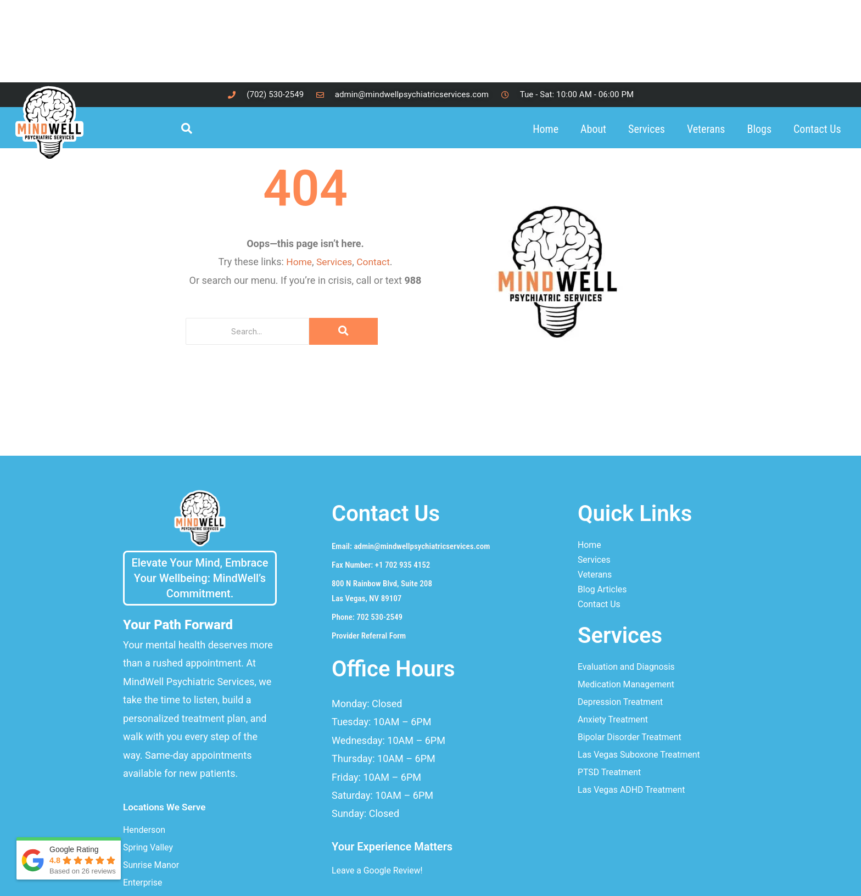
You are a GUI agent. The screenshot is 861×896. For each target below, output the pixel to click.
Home (545, 129)
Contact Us (817, 129)
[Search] (247, 331)
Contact (374, 261)
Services (646, 129)
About (593, 129)
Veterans (706, 129)
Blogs (759, 129)
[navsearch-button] (192, 129)
